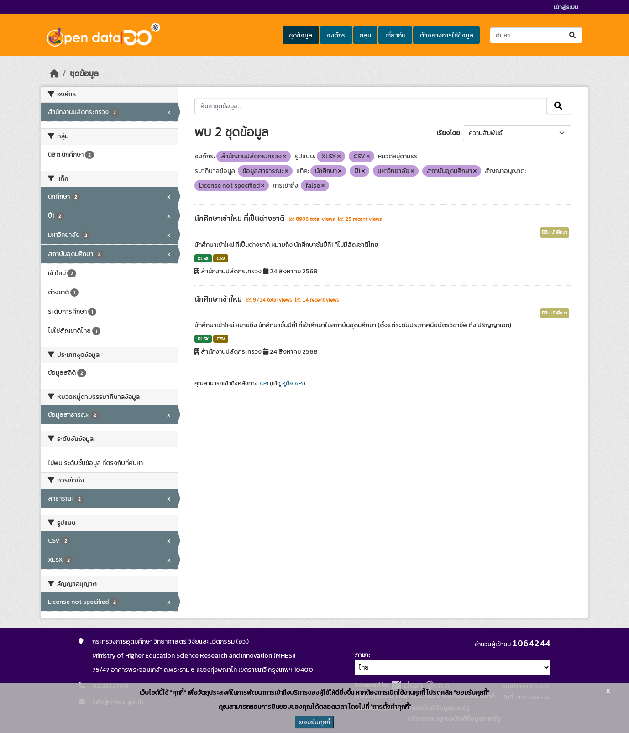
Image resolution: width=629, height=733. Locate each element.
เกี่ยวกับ (395, 35)
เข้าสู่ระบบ (566, 7)
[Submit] (573, 35)
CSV (220, 258)
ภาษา (361, 655)
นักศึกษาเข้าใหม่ (219, 299)
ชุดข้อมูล (300, 35)
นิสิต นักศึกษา (554, 232)
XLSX (203, 258)
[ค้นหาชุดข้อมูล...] (536, 35)
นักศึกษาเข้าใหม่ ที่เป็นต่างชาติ (240, 219)
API (263, 383)
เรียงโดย (448, 133)
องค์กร (336, 35)
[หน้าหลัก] (54, 73)
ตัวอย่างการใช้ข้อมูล (446, 35)
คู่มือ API (293, 383)
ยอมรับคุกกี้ (314, 722)
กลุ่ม (365, 35)
